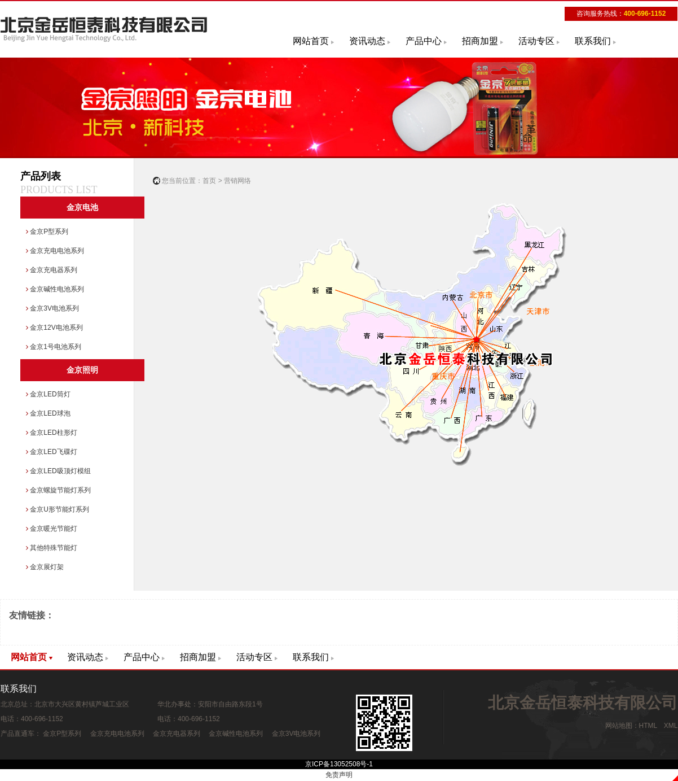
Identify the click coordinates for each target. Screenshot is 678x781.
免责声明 (339, 775)
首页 (209, 181)
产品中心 (424, 41)
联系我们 (593, 41)
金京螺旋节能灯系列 (58, 490)
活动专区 (536, 41)
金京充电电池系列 (55, 251)
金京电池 (82, 207)
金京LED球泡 (48, 413)
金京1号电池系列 (53, 347)
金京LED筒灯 (48, 394)
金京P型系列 (47, 231)
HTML (648, 726)
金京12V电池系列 (54, 327)
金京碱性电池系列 (55, 289)
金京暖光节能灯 (51, 529)
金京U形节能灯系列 (57, 509)
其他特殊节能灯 (51, 548)
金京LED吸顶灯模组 (58, 471)
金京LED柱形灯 (51, 433)
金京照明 (82, 370)
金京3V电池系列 (52, 308)
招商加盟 (480, 41)
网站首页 (311, 41)
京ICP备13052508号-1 (339, 764)
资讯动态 (367, 41)
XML (670, 726)
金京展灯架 (45, 567)
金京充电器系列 (51, 270)
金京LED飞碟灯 (51, 452)
